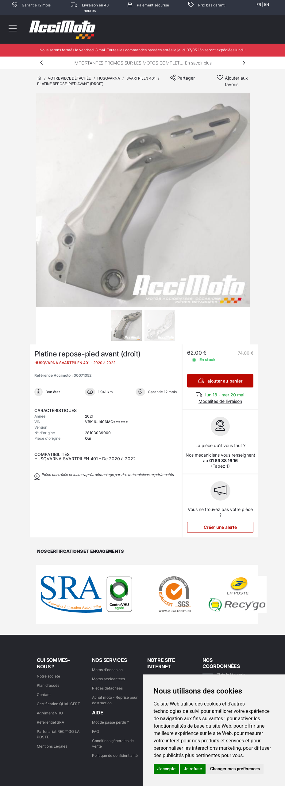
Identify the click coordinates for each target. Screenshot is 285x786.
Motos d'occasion (107, 669)
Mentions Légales (52, 746)
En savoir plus (198, 62)
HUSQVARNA (108, 78)
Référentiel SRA (50, 722)
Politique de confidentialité (115, 755)
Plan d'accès (48, 685)
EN (266, 4)
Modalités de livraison (220, 401)
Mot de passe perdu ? (110, 722)
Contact (44, 694)
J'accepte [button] (166, 768)
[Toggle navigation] (12, 29)
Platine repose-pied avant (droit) (70, 83)
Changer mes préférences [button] (235, 768)
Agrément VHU (50, 713)
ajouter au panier (220, 380)
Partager (186, 78)
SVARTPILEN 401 (140, 78)
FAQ (95, 731)
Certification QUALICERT (58, 704)
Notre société (48, 676)
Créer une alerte (220, 527)
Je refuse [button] (193, 768)
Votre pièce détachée (69, 78)
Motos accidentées (108, 679)
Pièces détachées (107, 688)
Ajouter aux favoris (236, 81)
